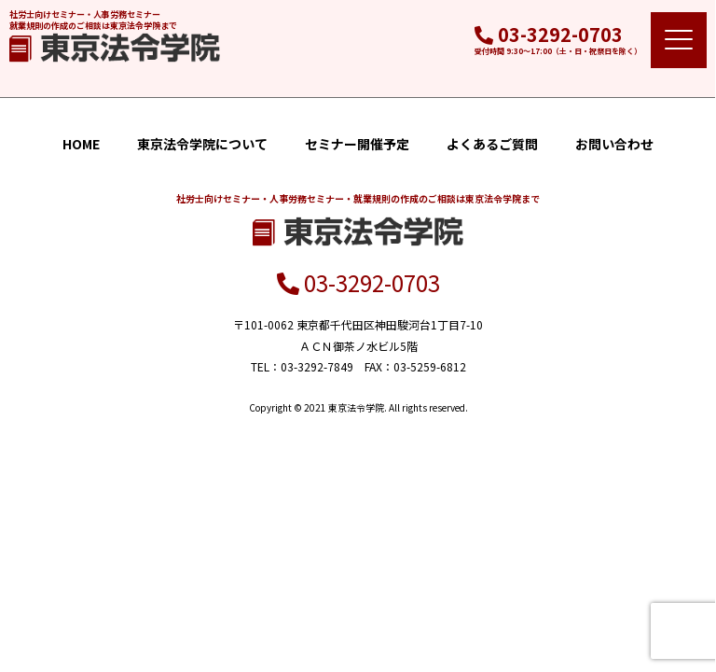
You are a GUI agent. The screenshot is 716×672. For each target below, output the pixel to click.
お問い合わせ (614, 143)
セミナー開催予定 (357, 143)
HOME (81, 143)
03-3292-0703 (549, 34)
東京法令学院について (202, 143)
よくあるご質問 (492, 143)
